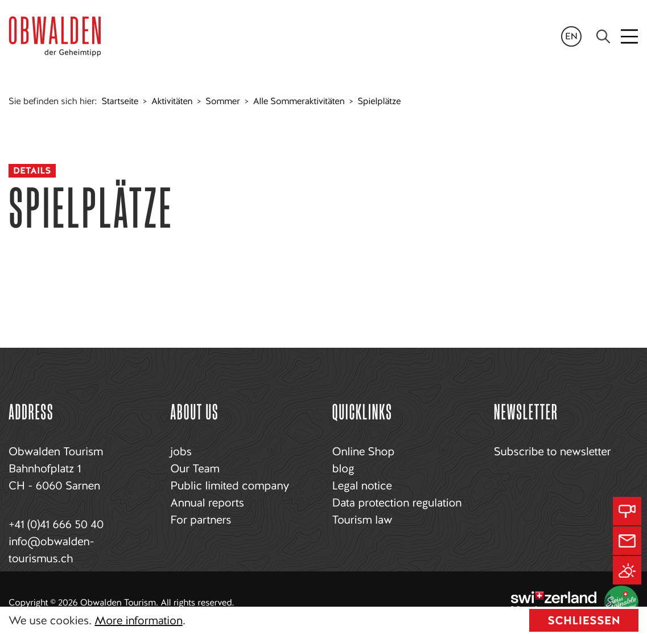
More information (138, 620)
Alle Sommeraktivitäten (299, 101)
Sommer (222, 101)
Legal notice (362, 485)
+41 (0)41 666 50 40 (56, 524)
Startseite (120, 101)
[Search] (603, 36)
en (571, 36)
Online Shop (363, 451)
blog (343, 468)
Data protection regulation (397, 502)
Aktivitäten (171, 101)
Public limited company (229, 485)
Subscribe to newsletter (552, 451)
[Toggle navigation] (630, 36)
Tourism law (362, 519)
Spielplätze (379, 101)
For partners (200, 519)
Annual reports (207, 502)
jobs (180, 451)
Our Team (194, 468)
